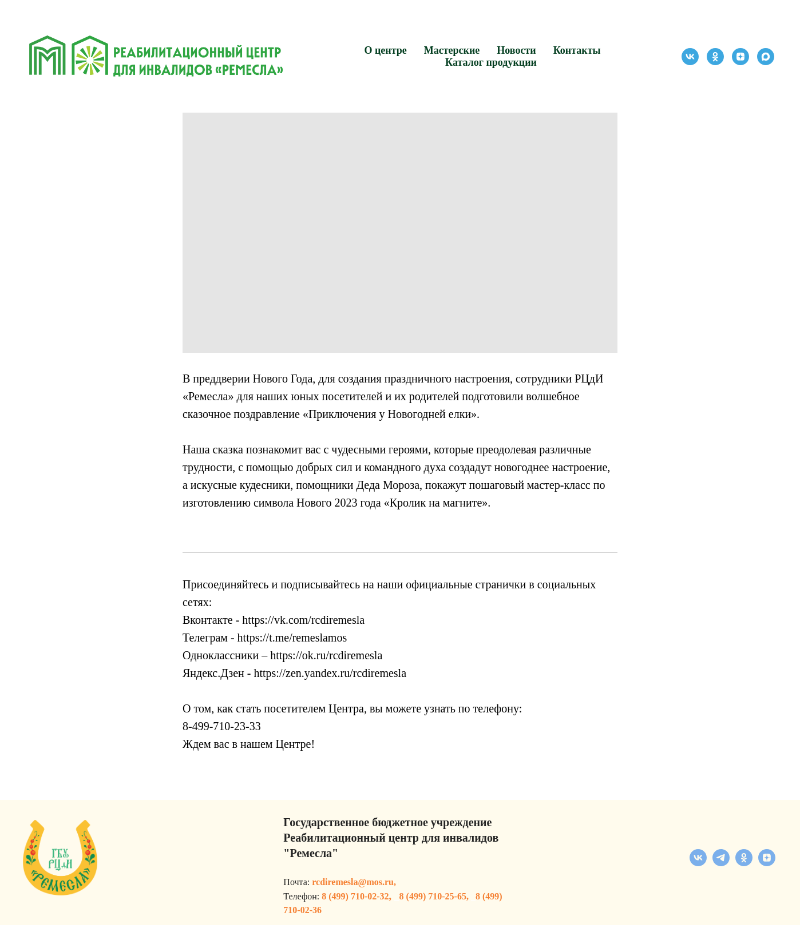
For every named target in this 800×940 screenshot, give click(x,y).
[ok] (715, 56)
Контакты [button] (577, 50)
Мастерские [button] (452, 50)
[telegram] (721, 878)
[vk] (690, 56)
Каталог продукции (491, 62)
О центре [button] (385, 50)
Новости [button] (516, 50)
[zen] (740, 56)
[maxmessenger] (765, 56)
